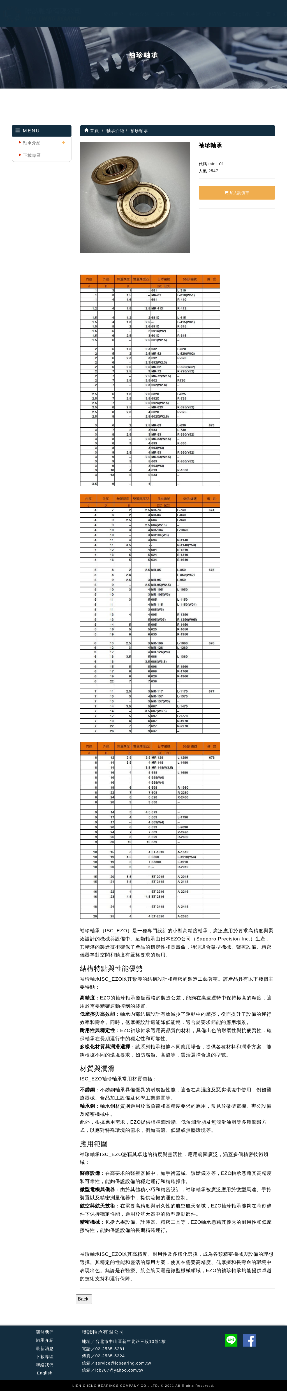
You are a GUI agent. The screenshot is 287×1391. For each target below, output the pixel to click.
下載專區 (185, 14)
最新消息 (160, 14)
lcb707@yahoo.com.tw (119, 1370)
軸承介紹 (134, 14)
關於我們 (45, 1332)
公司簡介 (108, 14)
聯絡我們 (211, 14)
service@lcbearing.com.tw (123, 1363)
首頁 (91, 130)
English (236, 14)
